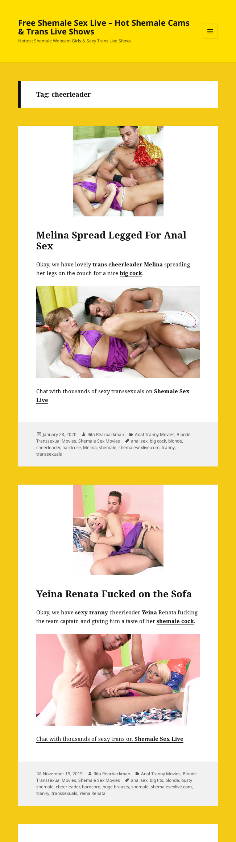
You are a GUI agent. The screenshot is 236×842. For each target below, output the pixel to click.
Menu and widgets (210, 38)
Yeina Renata (92, 793)
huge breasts (116, 787)
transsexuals (49, 454)
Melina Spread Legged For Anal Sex (111, 240)
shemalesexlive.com (139, 447)
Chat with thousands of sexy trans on (109, 738)
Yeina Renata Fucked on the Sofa (114, 593)
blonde (175, 441)
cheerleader (48, 447)
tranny (168, 447)
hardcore (71, 447)
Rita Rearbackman (105, 434)
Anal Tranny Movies (154, 434)
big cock (158, 441)
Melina (90, 447)
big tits (156, 780)
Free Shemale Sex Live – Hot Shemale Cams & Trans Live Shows (104, 27)
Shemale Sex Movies (99, 441)
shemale (107, 447)
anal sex (139, 441)
